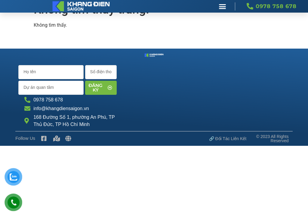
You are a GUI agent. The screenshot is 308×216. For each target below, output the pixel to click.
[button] (222, 6)
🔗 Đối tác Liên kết (228, 138)
